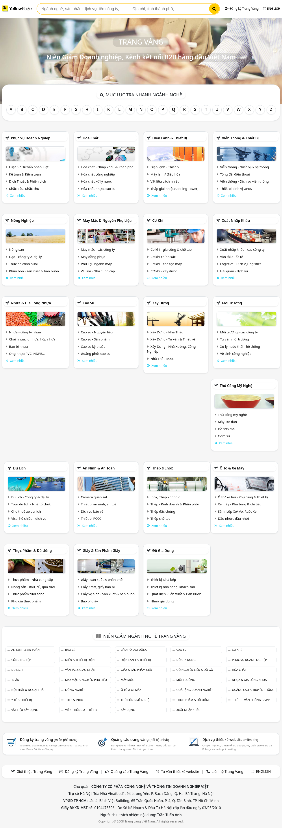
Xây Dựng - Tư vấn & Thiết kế (172, 339)
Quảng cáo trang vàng (140, 739)
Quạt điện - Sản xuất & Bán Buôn (175, 594)
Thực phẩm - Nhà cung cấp (32, 579)
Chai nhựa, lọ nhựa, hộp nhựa (32, 339)
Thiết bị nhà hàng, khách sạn (172, 587)
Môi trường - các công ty (239, 332)
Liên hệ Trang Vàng (227, 771)
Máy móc (127, 680)
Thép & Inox (162, 468)
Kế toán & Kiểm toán (25, 174)
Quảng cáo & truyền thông (253, 690)
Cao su (88, 303)
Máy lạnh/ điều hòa (165, 174)
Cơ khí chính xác (163, 256)
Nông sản (16, 249)
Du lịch (19, 468)
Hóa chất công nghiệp (98, 174)
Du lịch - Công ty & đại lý (30, 497)
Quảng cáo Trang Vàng (129, 771)
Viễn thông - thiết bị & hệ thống (244, 167)
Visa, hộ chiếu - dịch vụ (28, 518)
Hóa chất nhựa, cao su (98, 188)
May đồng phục (93, 256)
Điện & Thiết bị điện (80, 660)
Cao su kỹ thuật (93, 346)
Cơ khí (157, 220)
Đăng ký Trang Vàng (241, 8)
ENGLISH (271, 8)
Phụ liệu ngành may (96, 264)
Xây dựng (160, 303)
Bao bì (70, 650)
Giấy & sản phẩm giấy (101, 550)
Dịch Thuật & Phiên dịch (27, 181)
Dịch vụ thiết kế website (230, 739)
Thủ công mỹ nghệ (236, 385)
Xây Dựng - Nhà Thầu (166, 332)
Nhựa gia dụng (162, 601)
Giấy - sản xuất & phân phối (102, 579)
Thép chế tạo (160, 518)
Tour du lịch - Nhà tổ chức (31, 504)
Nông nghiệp (22, 220)
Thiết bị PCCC (91, 518)
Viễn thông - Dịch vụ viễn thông (244, 181)
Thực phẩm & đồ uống (32, 550)
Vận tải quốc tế (231, 256)
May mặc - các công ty (98, 249)
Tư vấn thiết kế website (180, 771)
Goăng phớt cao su (95, 353)
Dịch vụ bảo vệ (92, 511)
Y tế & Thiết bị (21, 700)
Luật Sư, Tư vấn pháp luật (28, 167)
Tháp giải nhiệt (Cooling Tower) (174, 188)
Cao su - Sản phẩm (95, 339)
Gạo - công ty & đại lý (25, 256)
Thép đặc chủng (162, 511)
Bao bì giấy (89, 601)
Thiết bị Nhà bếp (163, 579)
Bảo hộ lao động (134, 650)
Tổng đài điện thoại (235, 174)
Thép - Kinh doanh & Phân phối (174, 504)
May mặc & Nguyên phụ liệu (107, 220)
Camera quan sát (94, 497)
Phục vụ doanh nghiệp (30, 138)
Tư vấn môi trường (234, 339)
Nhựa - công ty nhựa (25, 332)
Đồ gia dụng (163, 550)
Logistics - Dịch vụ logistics (240, 264)
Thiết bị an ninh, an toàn (100, 504)
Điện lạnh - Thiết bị (165, 167)
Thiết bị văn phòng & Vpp (251, 700)
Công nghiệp (21, 660)
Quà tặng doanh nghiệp (194, 690)
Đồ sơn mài (227, 429)
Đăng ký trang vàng (48, 739)
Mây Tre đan (227, 421)
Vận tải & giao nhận (80, 670)
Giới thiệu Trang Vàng (34, 771)
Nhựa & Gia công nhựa (31, 303)
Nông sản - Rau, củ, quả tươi (33, 587)
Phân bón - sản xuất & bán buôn (34, 271)
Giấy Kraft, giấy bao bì (98, 587)
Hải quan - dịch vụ (234, 271)
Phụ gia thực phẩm (26, 601)
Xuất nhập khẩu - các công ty (242, 249)
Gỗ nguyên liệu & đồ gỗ (194, 670)
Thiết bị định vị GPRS (236, 188)
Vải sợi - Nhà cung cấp (98, 271)
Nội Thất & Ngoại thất (28, 690)
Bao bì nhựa (18, 346)
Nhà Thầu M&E (162, 358)
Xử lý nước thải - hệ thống (240, 346)
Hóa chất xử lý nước (96, 181)
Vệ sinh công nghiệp (236, 353)
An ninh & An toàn (99, 468)
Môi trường (232, 303)
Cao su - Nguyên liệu (97, 332)
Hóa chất (90, 138)
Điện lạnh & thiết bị (169, 138)
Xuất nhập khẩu (236, 220)
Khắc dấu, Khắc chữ (24, 188)
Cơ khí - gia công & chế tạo (171, 249)
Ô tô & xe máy (232, 468)
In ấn (15, 680)
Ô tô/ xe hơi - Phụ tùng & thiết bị (243, 497)
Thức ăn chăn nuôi (23, 264)
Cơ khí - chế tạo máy (166, 264)
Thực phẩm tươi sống (28, 594)
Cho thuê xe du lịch (26, 511)
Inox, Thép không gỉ (165, 497)
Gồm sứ (224, 436)
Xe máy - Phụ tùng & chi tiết (239, 504)
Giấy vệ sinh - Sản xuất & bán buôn (108, 594)
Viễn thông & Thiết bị (240, 138)
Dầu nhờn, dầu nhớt (233, 518)
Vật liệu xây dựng (24, 710)
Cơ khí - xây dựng (163, 271)
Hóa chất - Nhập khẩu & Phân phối (107, 167)
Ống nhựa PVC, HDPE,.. (27, 353)
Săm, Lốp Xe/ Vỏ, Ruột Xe (237, 511)
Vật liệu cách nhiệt (164, 181)
